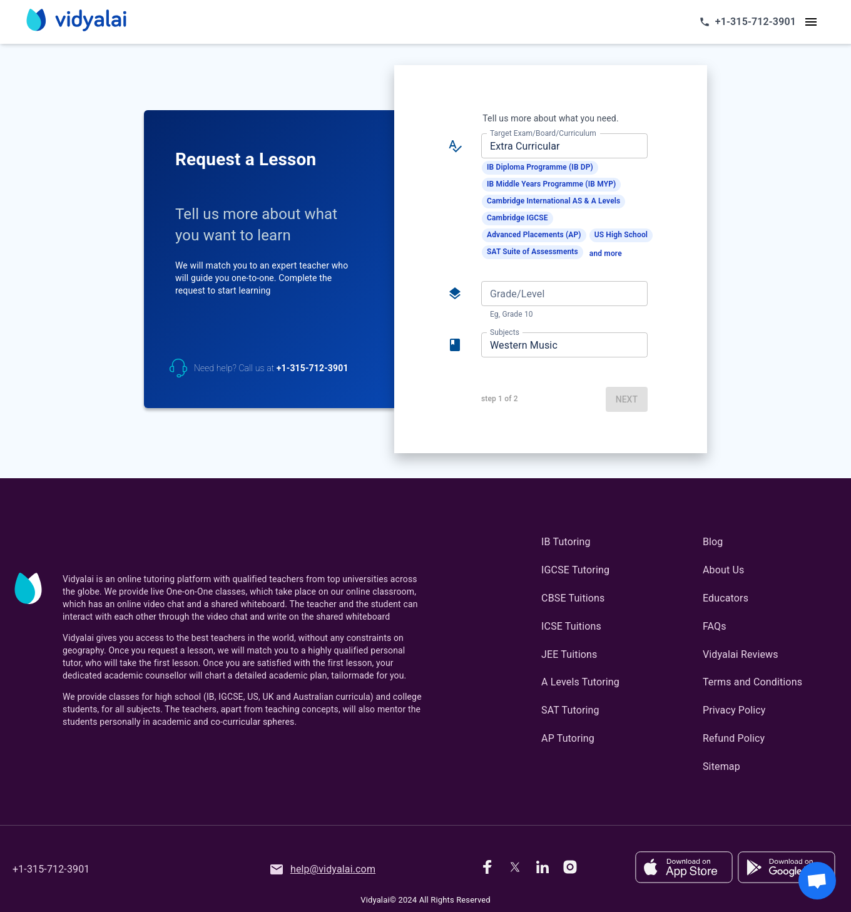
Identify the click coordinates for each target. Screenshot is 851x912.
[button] (540, 168)
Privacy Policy (734, 710)
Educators (725, 598)
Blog (713, 542)
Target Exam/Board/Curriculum (543, 133)
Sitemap (721, 766)
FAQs (714, 626)
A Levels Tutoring (580, 682)
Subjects (504, 332)
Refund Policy (734, 738)
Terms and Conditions (752, 682)
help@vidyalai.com (322, 869)
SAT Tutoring (570, 710)
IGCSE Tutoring (575, 570)
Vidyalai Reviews (740, 654)
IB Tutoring (566, 542)
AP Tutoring (567, 738)
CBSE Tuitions (572, 598)
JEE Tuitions (569, 654)
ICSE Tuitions (571, 626)
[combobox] (563, 146)
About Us (723, 570)
